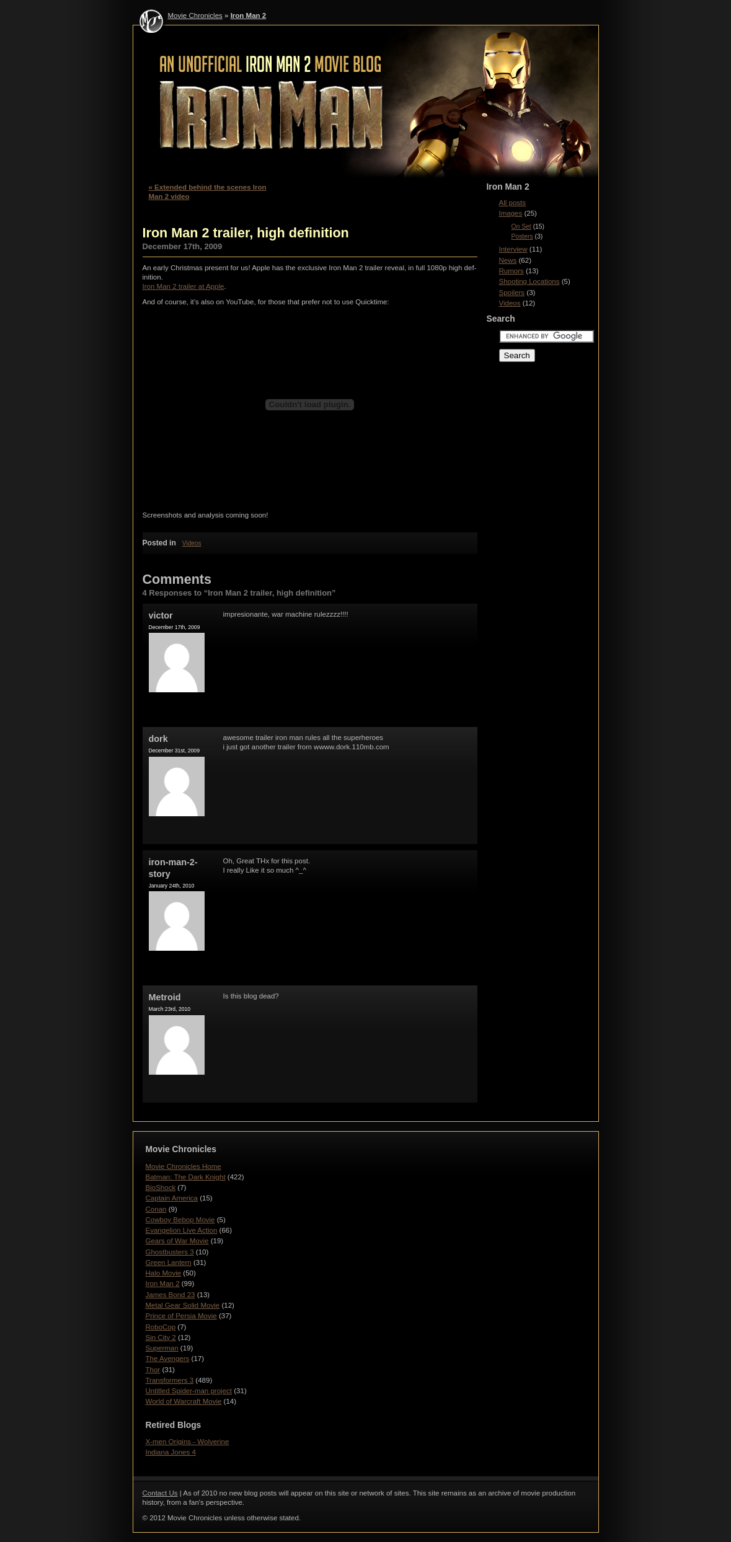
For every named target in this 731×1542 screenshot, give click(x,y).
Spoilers (512, 292)
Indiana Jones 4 (171, 1452)
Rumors (511, 271)
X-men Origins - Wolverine (187, 1441)
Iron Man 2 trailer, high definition (246, 232)
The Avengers (168, 1358)
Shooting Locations (529, 281)
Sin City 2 (161, 1337)
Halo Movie (164, 1273)
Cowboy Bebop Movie (180, 1219)
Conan (156, 1209)
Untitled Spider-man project (189, 1390)
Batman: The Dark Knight (186, 1177)
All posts (512, 202)
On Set (521, 226)
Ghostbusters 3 (170, 1252)
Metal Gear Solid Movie (183, 1305)
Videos (192, 543)
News (508, 260)
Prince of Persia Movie (181, 1316)
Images (511, 213)
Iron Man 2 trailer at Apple (183, 286)
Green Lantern (169, 1262)
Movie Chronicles (195, 15)
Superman (162, 1348)
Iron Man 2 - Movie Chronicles (365, 104)
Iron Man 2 (249, 15)
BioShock (161, 1187)
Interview (513, 249)
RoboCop (161, 1327)
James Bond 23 (170, 1294)
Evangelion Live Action (182, 1230)
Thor (153, 1369)
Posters (522, 236)
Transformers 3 (170, 1380)
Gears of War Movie (177, 1241)
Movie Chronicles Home (183, 1166)
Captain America (172, 1198)
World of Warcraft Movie (184, 1401)
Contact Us (160, 1493)
